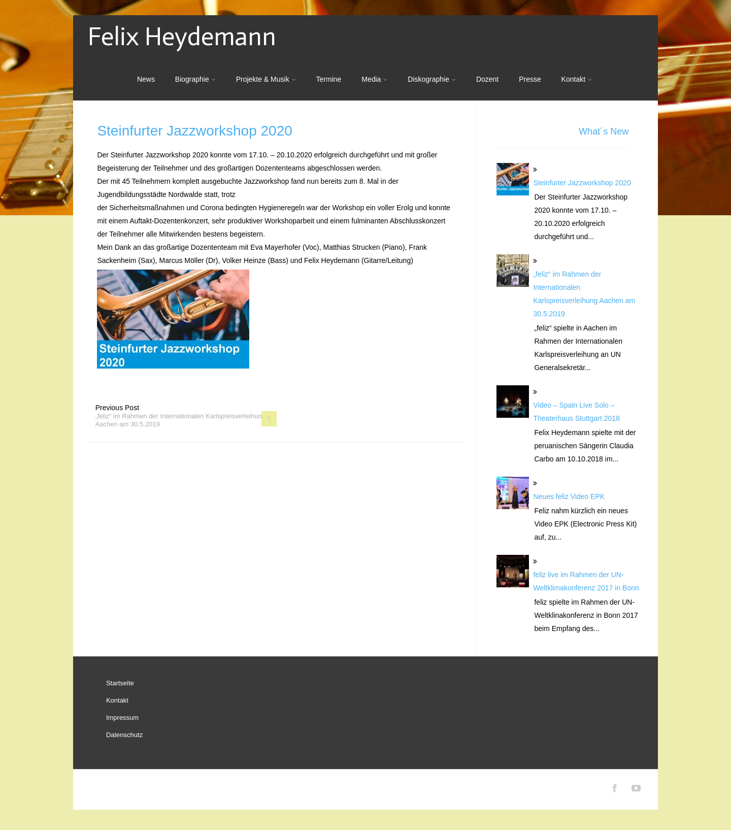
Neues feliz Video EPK (569, 496)
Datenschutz (124, 735)
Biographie (195, 79)
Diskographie (432, 79)
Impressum (122, 717)
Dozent (487, 79)
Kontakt (576, 79)
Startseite (120, 683)
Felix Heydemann (182, 36)
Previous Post (180, 416)
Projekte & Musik (266, 79)
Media (374, 79)
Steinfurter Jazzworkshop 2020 (581, 183)
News (146, 79)
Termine (329, 79)
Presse (530, 79)
